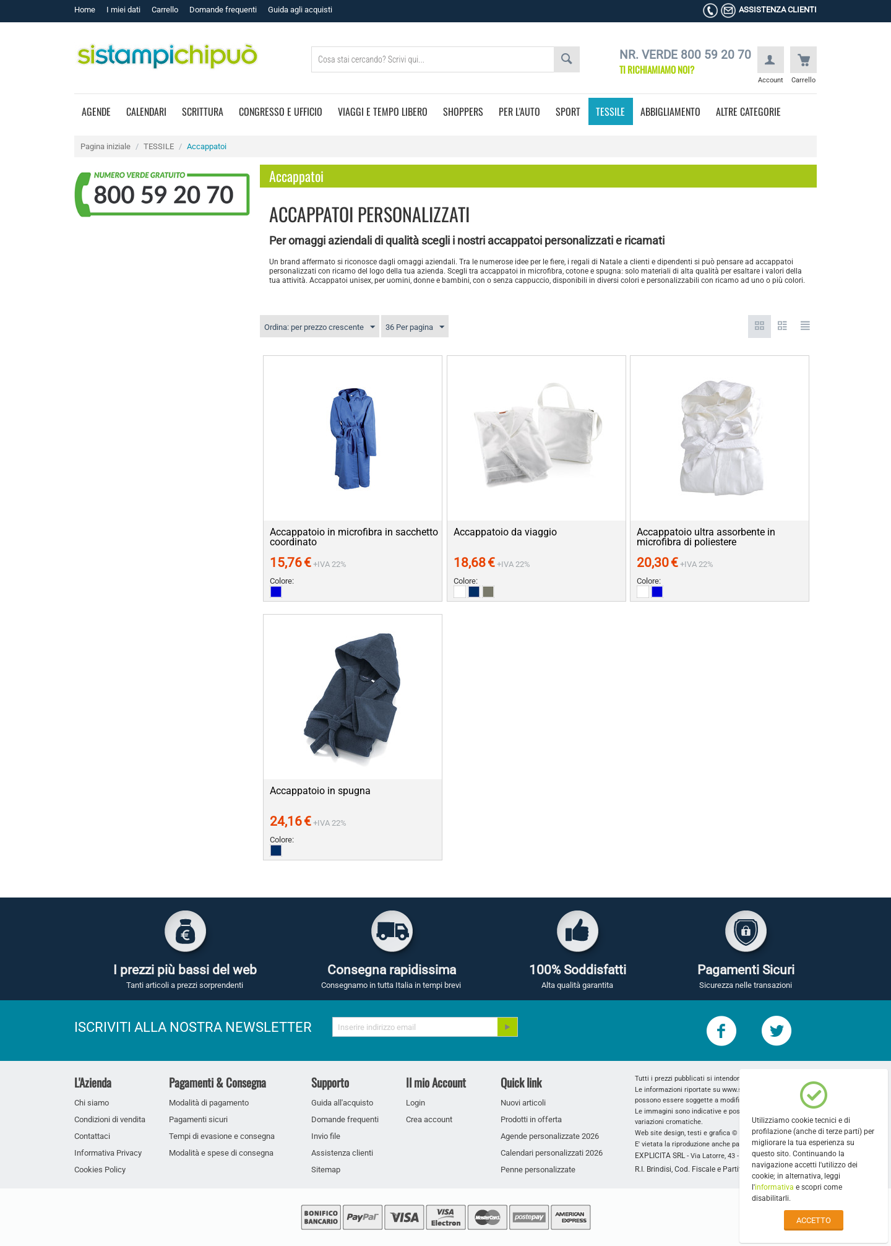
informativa (774, 1187)
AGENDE (96, 111)
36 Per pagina (414, 327)
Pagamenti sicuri (198, 1119)
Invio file (325, 1136)
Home (84, 9)
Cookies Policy (100, 1169)
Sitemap (325, 1169)
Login (415, 1102)
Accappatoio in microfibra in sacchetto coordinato (354, 537)
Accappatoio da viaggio (505, 532)
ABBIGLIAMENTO (670, 111)
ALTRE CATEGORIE (748, 111)
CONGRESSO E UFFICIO (280, 111)
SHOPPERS (463, 111)
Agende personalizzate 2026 (550, 1136)
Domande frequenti (223, 9)
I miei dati (123, 9)
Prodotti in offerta (531, 1119)
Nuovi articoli (523, 1102)
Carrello (165, 9)
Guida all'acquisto (342, 1102)
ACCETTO (813, 1220)
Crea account (429, 1119)
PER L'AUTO (519, 111)
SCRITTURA (202, 111)
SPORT (568, 111)
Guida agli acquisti (300, 9)
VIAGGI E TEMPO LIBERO (383, 111)
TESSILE (610, 111)
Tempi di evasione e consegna (222, 1136)
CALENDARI (146, 111)
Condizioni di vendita (109, 1119)
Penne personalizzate (538, 1169)
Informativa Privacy (108, 1152)
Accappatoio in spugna (320, 791)
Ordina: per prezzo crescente (319, 327)
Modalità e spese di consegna (221, 1152)
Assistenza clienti (342, 1152)
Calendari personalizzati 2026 (552, 1152)
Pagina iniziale (105, 146)
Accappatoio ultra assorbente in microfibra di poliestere (706, 537)
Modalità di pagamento (209, 1102)
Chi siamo (91, 1102)
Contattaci (92, 1136)
